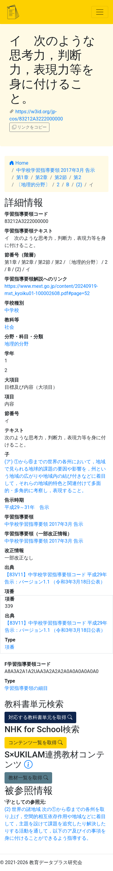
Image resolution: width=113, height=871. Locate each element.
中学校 (12, 310)
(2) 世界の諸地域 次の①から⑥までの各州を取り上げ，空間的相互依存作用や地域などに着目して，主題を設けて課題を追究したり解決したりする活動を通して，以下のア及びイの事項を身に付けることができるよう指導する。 (55, 823)
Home (18, 163)
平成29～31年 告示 (27, 507)
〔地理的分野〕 (33, 184)
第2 (77, 177)
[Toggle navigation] (99, 12)
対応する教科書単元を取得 (40, 717)
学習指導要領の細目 (26, 688)
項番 (9, 647)
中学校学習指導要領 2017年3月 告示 (55, 170)
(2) (79, 184)
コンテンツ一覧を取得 (35, 742)
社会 (9, 327)
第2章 (41, 177)
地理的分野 (17, 344)
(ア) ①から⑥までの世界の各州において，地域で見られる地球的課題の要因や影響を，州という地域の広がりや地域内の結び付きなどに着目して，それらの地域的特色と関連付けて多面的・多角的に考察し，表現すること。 (55, 476)
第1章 (22, 177)
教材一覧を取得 (28, 778)
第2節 (61, 177)
